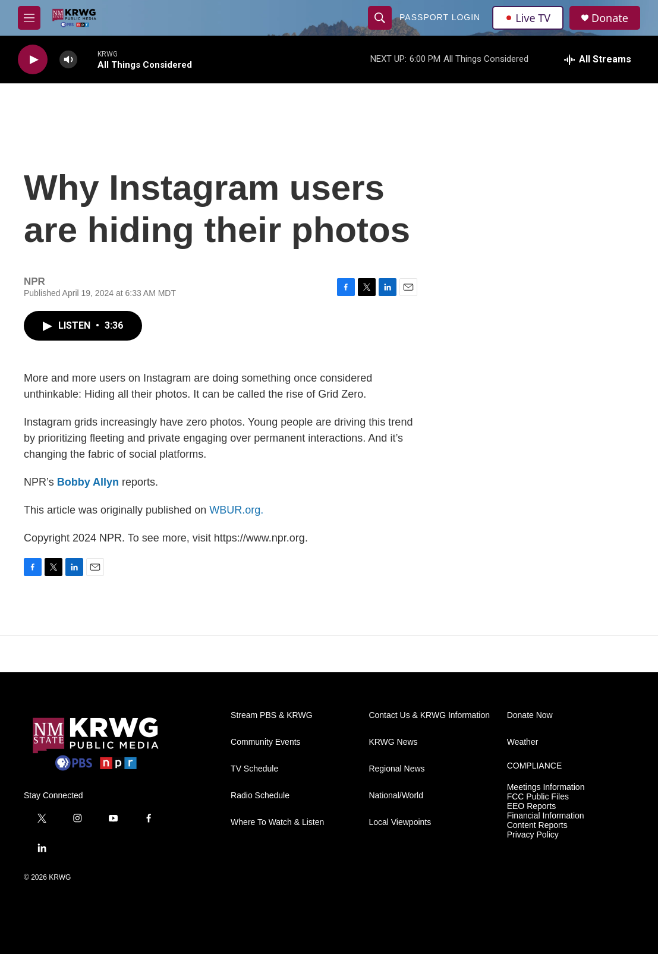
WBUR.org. (236, 510)
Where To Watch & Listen (277, 822)
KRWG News (393, 742)
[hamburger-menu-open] (29, 18)
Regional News (396, 768)
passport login (439, 17)
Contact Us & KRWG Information (429, 715)
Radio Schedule (260, 795)
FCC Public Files (538, 796)
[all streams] (597, 59)
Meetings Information (546, 787)
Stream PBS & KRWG (271, 715)
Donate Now (530, 715)
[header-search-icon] (380, 18)
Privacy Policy (533, 834)
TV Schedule (254, 768)
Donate (609, 18)
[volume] (68, 59)
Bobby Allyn (88, 482)
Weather (523, 742)
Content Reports (537, 825)
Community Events (265, 742)
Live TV (527, 18)
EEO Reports (531, 806)
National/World (396, 795)
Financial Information (545, 815)
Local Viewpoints (400, 822)
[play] (32, 60)
